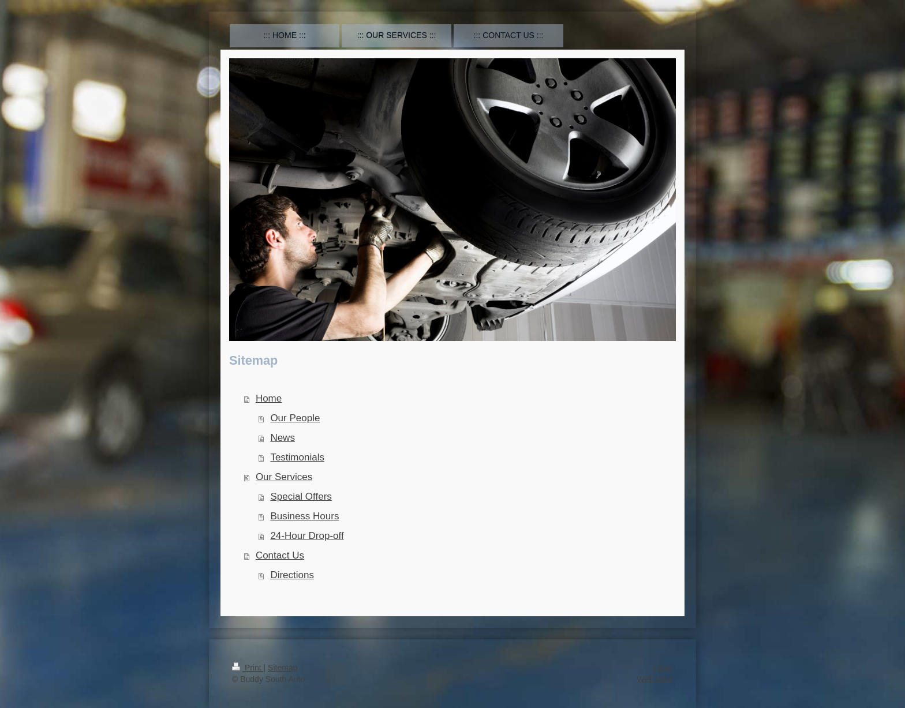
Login (663, 667)
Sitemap (282, 667)
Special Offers (300, 496)
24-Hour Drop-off (306, 535)
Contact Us (280, 555)
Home (269, 398)
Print (248, 667)
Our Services (284, 476)
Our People (295, 418)
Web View (655, 679)
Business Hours (304, 516)
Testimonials (297, 457)
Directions (292, 575)
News (282, 437)
